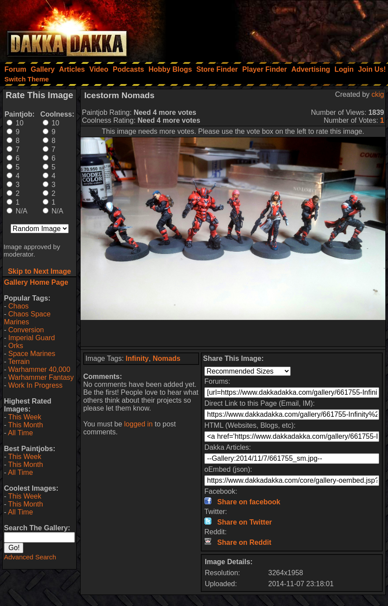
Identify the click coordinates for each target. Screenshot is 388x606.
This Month (25, 425)
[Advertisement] (269, 28)
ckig (378, 94)
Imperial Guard (31, 338)
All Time (20, 433)
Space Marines (31, 353)
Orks (15, 345)
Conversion (26, 330)
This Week (24, 417)
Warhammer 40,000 (39, 369)
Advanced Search (30, 557)
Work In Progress (35, 385)
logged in (138, 424)
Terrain (19, 361)
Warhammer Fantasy (41, 377)
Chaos (18, 306)
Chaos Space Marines (27, 318)
